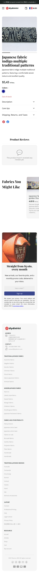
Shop (5, 541)
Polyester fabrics (9, 445)
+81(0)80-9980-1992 (12, 346)
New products (8, 424)
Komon (6, 477)
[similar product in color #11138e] (3, 91)
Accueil (6, 534)
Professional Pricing (10, 509)
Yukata (6, 485)
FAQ (5, 513)
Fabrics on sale (8, 435)
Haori (6, 488)
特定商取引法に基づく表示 (12, 524)
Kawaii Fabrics (8, 399)
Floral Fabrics (8, 374)
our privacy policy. (18, 306)
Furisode (7, 466)
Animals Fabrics (9, 381)
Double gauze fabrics (10, 410)
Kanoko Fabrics (9, 367)
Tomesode (7, 470)
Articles (6, 538)
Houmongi (7, 474)
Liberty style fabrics (10, 395)
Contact (6, 506)
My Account (8, 549)
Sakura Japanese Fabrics (11, 378)
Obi (5, 492)
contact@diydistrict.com (13, 349)
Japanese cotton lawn (10, 427)
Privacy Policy (8, 520)
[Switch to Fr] (30, 8)
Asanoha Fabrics (9, 360)
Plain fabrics (8, 449)
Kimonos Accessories (10, 495)
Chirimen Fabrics (9, 370)
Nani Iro (6, 392)
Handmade (7, 453)
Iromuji (6, 481)
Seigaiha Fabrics (9, 363)
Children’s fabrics (9, 406)
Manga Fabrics (8, 402)
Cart (5, 545)
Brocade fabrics (9, 438)
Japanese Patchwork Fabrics (12, 413)
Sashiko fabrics (8, 442)
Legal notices (8, 517)
